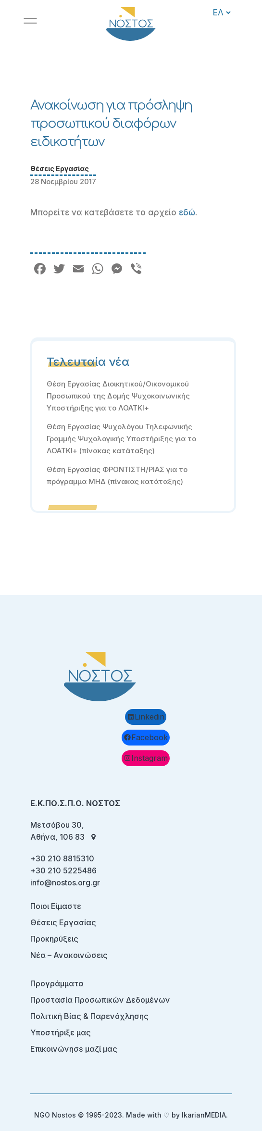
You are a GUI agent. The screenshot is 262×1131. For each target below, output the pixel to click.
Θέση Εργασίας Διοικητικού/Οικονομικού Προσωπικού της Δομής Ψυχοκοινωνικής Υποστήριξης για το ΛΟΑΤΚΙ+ (118, 395)
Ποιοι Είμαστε (55, 906)
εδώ (187, 212)
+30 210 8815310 (62, 858)
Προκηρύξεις (54, 939)
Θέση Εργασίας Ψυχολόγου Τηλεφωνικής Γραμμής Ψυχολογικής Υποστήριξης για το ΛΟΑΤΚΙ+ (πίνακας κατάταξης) (121, 438)
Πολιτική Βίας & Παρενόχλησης (89, 1016)
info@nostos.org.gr (65, 882)
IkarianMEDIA (204, 1115)
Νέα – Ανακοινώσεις (69, 955)
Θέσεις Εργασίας (59, 168)
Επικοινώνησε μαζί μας (73, 1049)
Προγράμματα (57, 983)
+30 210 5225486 (63, 870)
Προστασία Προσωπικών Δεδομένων (100, 1000)
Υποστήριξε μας (60, 1032)
